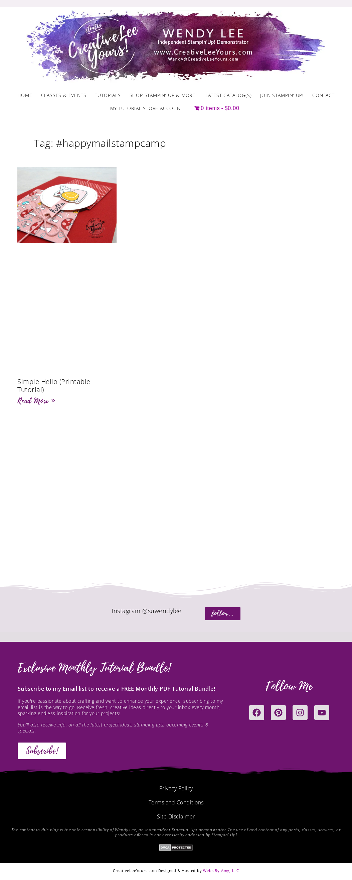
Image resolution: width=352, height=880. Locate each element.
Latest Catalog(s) (228, 95)
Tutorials (108, 95)
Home (24, 95)
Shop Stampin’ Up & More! (163, 95)
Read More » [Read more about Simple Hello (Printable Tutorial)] (36, 400)
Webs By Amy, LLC (221, 870)
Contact (323, 95)
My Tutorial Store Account (146, 108)
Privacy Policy (176, 788)
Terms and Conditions (176, 802)
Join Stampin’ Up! (282, 95)
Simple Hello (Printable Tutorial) (54, 385)
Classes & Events (63, 95)
